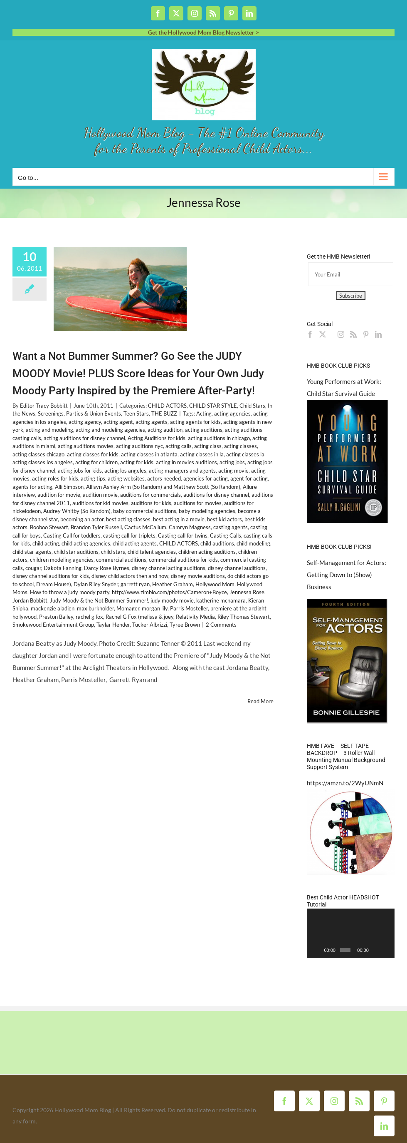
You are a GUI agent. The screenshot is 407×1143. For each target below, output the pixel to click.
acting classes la (245, 454)
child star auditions (76, 551)
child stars (113, 551)
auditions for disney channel (216, 494)
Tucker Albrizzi (149, 624)
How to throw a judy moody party (69, 592)
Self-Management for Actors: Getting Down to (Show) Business (346, 574)
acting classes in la (202, 454)
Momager (127, 608)
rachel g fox (89, 616)
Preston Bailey (56, 616)
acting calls (178, 446)
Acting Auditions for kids (156, 438)
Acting (204, 413)
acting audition (165, 429)
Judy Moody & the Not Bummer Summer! (99, 600)
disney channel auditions (237, 568)
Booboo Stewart (49, 527)
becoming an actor (82, 519)
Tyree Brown (185, 624)
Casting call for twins (182, 535)
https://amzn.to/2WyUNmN (345, 783)
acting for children (96, 462)
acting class (208, 446)
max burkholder (95, 608)
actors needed (164, 478)
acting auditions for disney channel (84, 438)
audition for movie (58, 494)
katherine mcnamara (221, 600)
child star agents (32, 551)
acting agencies (232, 413)
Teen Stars (136, 413)
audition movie (100, 494)
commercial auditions (121, 559)
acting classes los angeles (42, 462)
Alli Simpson (69, 486)
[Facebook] (310, 334)
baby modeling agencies (207, 511)
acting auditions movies (85, 446)
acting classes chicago (38, 454)
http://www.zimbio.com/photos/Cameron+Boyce (169, 592)
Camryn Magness (190, 527)
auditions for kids (151, 503)
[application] (351, 933)
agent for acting (249, 478)
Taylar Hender (113, 624)
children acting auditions (207, 551)
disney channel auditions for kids (50, 576)
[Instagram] (341, 334)
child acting (45, 543)
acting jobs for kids (80, 470)
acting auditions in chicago (219, 438)
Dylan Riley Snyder (96, 584)
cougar (33, 568)
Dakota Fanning (62, 568)
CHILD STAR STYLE (213, 405)
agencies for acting (205, 478)
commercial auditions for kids (183, 559)
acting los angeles (125, 470)
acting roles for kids (55, 478)
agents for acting (32, 486)
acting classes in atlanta (149, 454)
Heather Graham (172, 584)
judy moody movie (172, 600)
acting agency (85, 421)
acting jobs (232, 462)
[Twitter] (322, 334)
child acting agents (135, 543)
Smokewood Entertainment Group (53, 624)
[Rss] (353, 334)
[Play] (317, 950)
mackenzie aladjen (52, 608)
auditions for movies (198, 503)
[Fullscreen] (386, 950)
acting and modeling (49, 429)
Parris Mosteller (189, 608)
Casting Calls (225, 535)
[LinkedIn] (378, 334)
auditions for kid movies (100, 503)
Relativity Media (195, 616)
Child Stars (252, 405)
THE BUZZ (164, 413)
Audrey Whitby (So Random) (77, 511)
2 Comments (221, 624)
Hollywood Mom (214, 584)
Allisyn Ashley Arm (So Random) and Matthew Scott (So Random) (163, 486)
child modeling (253, 543)
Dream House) (53, 584)
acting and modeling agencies (110, 429)
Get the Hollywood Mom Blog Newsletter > (203, 32)
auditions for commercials (150, 494)
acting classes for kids (92, 454)
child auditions (217, 543)
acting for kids (136, 462)
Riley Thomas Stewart (243, 616)
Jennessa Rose (246, 592)
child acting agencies (86, 543)
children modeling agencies (62, 559)
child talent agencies (152, 551)
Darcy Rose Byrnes (106, 568)
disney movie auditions (198, 576)
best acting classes (128, 519)
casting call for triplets (129, 535)
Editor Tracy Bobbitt (44, 405)
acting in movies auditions (186, 462)
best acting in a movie (179, 519)
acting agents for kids (195, 421)
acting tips (93, 478)
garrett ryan (135, 584)
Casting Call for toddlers (72, 535)
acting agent (118, 421)
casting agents (230, 527)
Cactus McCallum (145, 527)
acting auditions (203, 429)
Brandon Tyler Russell (96, 527)
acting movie (233, 470)
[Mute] (375, 950)
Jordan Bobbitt (29, 600)
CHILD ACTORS (167, 405)
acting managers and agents (182, 470)
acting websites (126, 478)
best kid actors (224, 519)
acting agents (152, 421)
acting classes (240, 446)
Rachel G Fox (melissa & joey (139, 616)
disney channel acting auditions (168, 568)
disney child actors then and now (129, 576)
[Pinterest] (366, 334)
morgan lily (155, 608)
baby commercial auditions (144, 511)
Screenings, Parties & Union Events (79, 413)
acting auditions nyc (139, 446)
